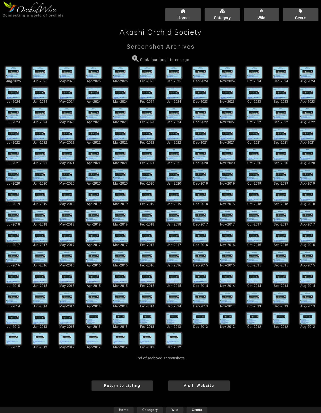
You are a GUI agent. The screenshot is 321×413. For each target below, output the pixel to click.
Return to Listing (122, 385)
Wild (174, 410)
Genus (197, 410)
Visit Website (199, 385)
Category (150, 410)
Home (124, 410)
